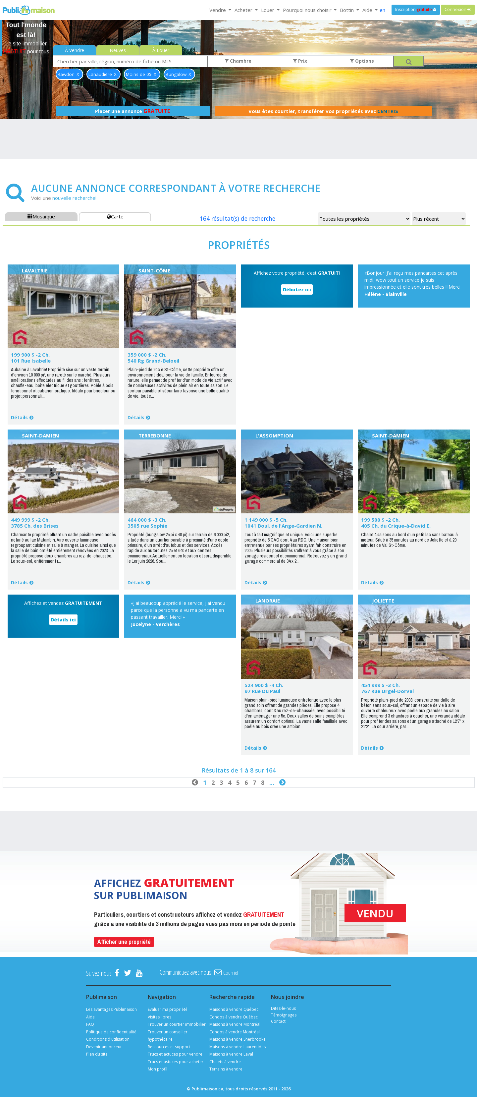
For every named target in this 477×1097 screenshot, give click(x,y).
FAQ (90, 1024)
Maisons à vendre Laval (231, 1054)
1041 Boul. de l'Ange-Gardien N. (283, 525)
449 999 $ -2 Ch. (30, 519)
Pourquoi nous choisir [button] (308, 10)
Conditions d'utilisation (108, 1039)
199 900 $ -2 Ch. (30, 354)
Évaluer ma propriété (167, 1009)
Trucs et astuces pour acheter (175, 1062)
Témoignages (283, 1015)
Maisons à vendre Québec (233, 1009)
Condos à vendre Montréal (234, 1032)
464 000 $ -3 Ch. (147, 519)
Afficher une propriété (124, 942)
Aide (90, 1017)
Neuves (118, 50)
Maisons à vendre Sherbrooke (237, 1039)
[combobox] (130, 61)
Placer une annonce (132, 111)
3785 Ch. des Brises (35, 525)
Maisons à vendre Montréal (234, 1024)
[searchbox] (130, 61)
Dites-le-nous (283, 1008)
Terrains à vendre (225, 1069)
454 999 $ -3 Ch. (380, 685)
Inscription (415, 9)
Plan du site (97, 1054)
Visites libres (159, 1017)
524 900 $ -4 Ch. (263, 685)
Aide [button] (368, 10)
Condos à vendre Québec (233, 1017)
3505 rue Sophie (147, 525)
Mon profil (157, 1069)
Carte (115, 216)
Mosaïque (41, 216)
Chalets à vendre (225, 1062)
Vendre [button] (218, 10)
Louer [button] (268, 10)
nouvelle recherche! (74, 198)
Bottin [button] (347, 10)
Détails (19, 417)
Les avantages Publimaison (111, 1009)
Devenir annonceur (104, 1047)
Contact (278, 1021)
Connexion (458, 9)
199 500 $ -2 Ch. (380, 519)
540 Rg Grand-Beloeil (153, 360)
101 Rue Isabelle (31, 360)
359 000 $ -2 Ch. (147, 354)
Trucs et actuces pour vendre (175, 1054)
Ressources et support (169, 1047)
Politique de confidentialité (111, 1032)
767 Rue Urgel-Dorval (387, 691)
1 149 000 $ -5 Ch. (266, 519)
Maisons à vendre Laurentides (237, 1047)
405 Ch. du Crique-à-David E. (396, 525)
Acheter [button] (244, 10)
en (382, 10)
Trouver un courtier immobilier (177, 1024)
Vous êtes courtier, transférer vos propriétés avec (323, 111)
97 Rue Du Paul (262, 691)
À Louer (160, 50)
